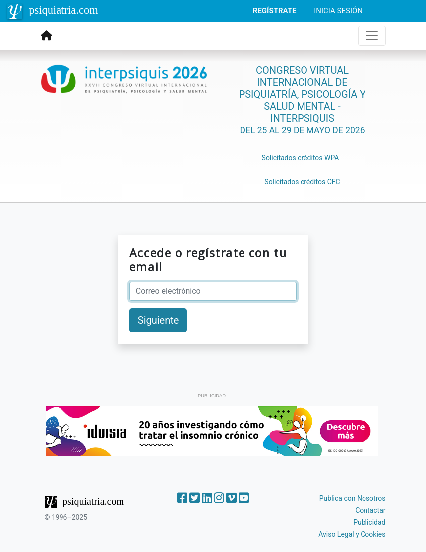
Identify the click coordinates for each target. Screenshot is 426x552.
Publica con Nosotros (352, 498)
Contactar (370, 510)
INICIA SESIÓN (338, 10)
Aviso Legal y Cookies (351, 534)
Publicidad (369, 522)
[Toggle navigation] (372, 36)
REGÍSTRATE (275, 10)
